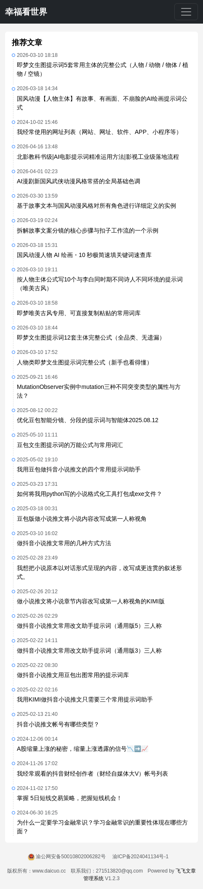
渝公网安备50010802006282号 (70, 857)
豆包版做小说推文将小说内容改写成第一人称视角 (82, 518)
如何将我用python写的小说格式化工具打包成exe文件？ (89, 493)
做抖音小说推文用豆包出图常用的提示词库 (73, 675)
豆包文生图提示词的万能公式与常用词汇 (70, 445)
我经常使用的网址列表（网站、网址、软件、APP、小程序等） (99, 132)
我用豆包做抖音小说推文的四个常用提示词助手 (79, 469)
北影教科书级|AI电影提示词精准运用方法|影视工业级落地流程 (98, 156)
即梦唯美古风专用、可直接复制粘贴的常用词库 (79, 313)
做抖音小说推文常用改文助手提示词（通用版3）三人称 (89, 650)
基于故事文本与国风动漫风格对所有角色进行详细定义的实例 (96, 205)
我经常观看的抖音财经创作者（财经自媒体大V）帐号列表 (92, 773)
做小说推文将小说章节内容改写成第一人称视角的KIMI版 (91, 601)
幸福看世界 (26, 11)
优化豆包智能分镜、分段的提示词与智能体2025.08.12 (87, 420)
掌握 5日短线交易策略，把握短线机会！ (69, 798)
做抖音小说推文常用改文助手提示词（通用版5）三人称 (89, 625)
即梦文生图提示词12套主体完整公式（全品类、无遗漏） (91, 337)
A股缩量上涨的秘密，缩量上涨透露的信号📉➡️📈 (82, 748)
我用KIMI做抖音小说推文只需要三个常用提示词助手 (85, 699)
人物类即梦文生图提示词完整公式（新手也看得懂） (84, 362)
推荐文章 (27, 42)
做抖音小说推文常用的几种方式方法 (64, 543)
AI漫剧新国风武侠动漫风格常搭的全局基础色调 (78, 181)
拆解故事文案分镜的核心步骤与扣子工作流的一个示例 (87, 230)
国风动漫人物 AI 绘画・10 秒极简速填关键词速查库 (84, 255)
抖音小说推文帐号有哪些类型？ (58, 724)
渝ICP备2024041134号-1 (140, 857)
